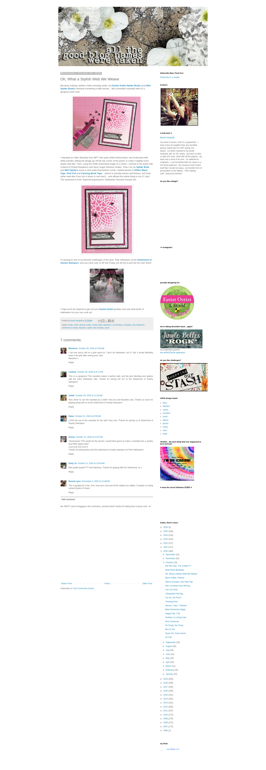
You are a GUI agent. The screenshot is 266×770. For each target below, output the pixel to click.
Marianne (73, 348)
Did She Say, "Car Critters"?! (178, 566)
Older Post (147, 583)
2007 (165, 726)
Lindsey (72, 372)
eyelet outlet (97, 325)
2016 (165, 691)
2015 (165, 695)
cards (76, 325)
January (170, 674)
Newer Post (66, 583)
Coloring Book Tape (91, 173)
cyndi (165, 416)
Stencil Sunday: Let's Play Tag (179, 582)
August (169, 646)
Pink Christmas (172, 621)
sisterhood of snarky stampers (74, 328)
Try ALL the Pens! (173, 597)
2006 (165, 730)
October (170, 562)
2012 (165, 707)
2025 (165, 531)
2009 (165, 718)
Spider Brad (142, 167)
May (168, 658)
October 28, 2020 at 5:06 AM (91, 348)
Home (107, 583)
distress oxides (85, 325)
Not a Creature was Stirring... (178, 586)
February (170, 670)
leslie (165, 434)
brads (70, 325)
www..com (172, 749)
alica (165, 403)
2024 (165, 535)
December (171, 554)
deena (165, 420)
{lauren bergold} (167, 137)
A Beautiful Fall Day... (175, 594)
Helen (71, 416)
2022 (165, 543)
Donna (72, 437)
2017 (165, 687)
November (171, 558)
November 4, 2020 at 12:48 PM (96, 481)
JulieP (71, 395)
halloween (107, 325)
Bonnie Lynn (75, 481)
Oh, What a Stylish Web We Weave (181, 574)
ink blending (117, 325)
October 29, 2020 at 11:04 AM (88, 395)
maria (165, 427)
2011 (165, 710)
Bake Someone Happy (175, 609)
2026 (165, 527)
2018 (165, 683)
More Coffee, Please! (174, 578)
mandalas (127, 325)
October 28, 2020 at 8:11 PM (90, 372)
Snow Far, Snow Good (175, 633)
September (171, 642)
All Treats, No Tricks (174, 625)
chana (165, 410)
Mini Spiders (71, 170)
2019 (165, 679)
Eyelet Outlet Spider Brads (126, 85)
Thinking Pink (171, 601)
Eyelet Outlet (106, 309)
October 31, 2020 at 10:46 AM (91, 463)
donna (165, 423)
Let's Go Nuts (171, 589)
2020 (165, 551)
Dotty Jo (73, 463)
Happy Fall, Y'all (172, 613)
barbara (166, 406)
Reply (71, 362)
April (168, 662)
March (169, 666)
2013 (165, 703)
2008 (165, 722)
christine (166, 413)
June (168, 654)
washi (107, 328)
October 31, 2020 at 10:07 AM (89, 437)
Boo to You (170, 629)
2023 (165, 539)
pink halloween (138, 325)
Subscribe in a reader (169, 77)
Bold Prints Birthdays (174, 570)
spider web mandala (95, 328)
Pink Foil (71, 173)
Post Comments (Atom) (83, 588)
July (168, 650)
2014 (165, 699)
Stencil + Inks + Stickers (176, 605)
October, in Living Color (175, 617)
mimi (165, 430)
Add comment (68, 499)
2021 (165, 547)
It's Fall (168, 637)
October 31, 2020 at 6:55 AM (88, 416)
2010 (165, 715)
